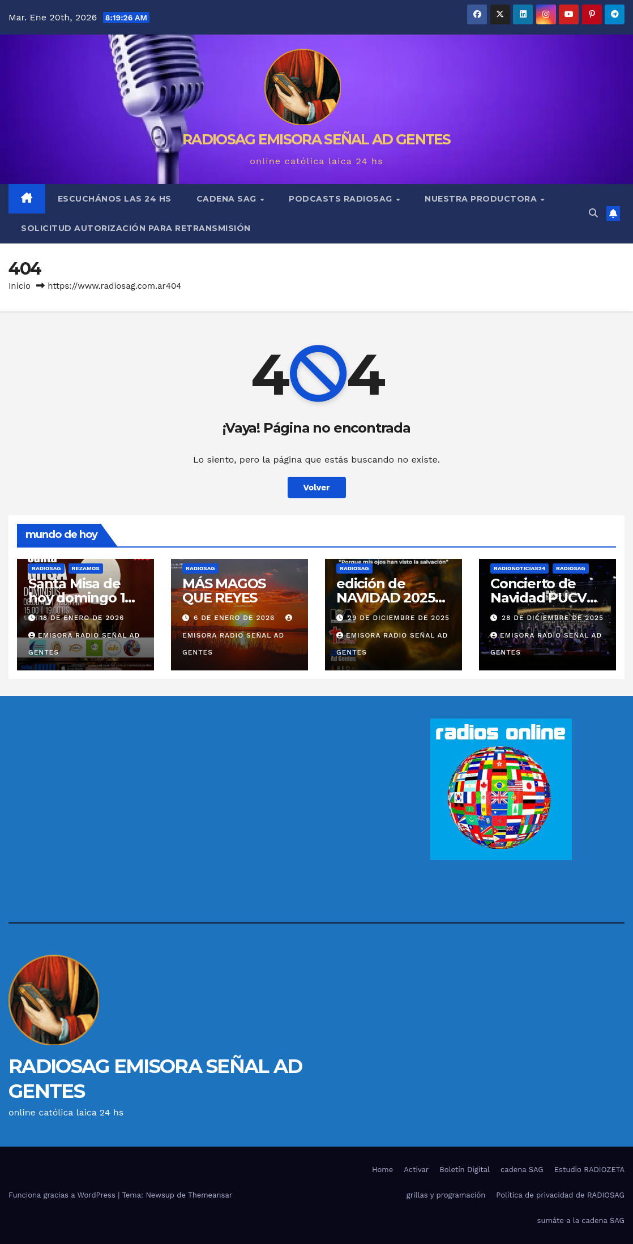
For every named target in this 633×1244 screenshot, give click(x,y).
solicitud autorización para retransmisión (136, 228)
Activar (416, 1169)
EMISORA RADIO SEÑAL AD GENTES (238, 635)
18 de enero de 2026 (82, 618)
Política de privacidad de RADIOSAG (560, 1195)
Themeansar (210, 1195)
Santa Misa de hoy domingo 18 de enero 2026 (80, 597)
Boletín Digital (464, 1169)
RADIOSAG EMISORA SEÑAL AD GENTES (316, 139)
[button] (593, 213)
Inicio (19, 286)
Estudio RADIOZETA (589, 1169)
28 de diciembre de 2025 (553, 618)
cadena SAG (227, 199)
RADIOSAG (46, 568)
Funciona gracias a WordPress (63, 1195)
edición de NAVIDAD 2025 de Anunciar (385, 597)
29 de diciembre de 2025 (399, 618)
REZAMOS (86, 568)
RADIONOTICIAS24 (519, 568)
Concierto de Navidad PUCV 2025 (538, 597)
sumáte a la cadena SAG (581, 1220)
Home (382, 1169)
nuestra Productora (482, 199)
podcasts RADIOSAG (342, 199)
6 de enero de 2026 (235, 618)
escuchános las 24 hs (115, 199)
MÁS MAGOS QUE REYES (224, 590)
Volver (316, 487)
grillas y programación (446, 1195)
